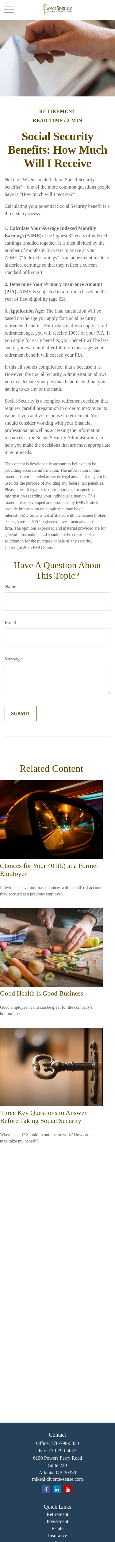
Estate (57, 1528)
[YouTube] (67, 1489)
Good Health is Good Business (41, 993)
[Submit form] (21, 713)
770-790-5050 (65, 1443)
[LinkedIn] (57, 1489)
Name (10, 586)
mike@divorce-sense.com (57, 1479)
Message (13, 658)
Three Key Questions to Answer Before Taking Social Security (43, 1116)
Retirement (57, 1514)
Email (10, 622)
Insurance (57, 1535)
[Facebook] (46, 1489)
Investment (57, 1521)
